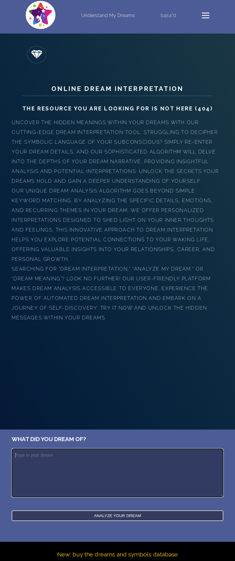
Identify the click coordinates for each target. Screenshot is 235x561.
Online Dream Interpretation (117, 88)
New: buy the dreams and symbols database (117, 554)
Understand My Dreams (108, 15)
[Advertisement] (117, 368)
